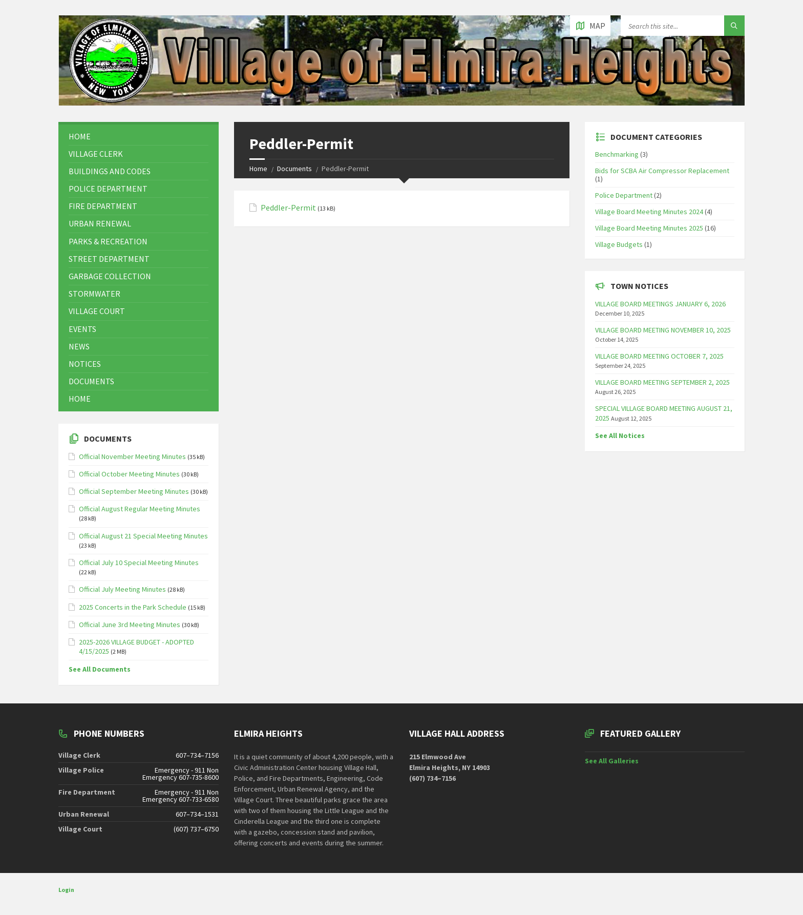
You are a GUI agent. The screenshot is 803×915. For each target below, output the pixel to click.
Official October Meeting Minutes (129, 474)
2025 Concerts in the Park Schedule (132, 607)
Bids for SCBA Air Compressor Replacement (662, 170)
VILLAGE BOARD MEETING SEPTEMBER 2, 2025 (662, 382)
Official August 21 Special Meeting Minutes (143, 535)
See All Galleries (612, 760)
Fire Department (103, 206)
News (79, 346)
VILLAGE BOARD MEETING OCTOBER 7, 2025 (659, 356)
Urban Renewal (100, 223)
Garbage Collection (110, 276)
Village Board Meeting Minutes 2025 (649, 228)
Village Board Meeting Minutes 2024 (649, 211)
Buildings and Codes (110, 171)
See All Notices (620, 435)
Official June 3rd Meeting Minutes (129, 624)
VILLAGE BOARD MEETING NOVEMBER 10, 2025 (663, 330)
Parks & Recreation (108, 241)
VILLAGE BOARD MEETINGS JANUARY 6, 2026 (660, 303)
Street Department (109, 259)
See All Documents (100, 669)
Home (258, 168)
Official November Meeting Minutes (132, 456)
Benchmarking (617, 154)
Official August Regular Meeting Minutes (139, 508)
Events (82, 329)
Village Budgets (619, 244)
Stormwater (94, 293)
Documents (294, 168)
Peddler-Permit (288, 208)
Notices (85, 364)
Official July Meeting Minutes (122, 589)
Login (66, 889)
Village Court (97, 311)
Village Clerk (96, 154)
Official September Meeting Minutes (134, 491)
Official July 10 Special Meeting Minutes (139, 562)
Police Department (108, 188)
